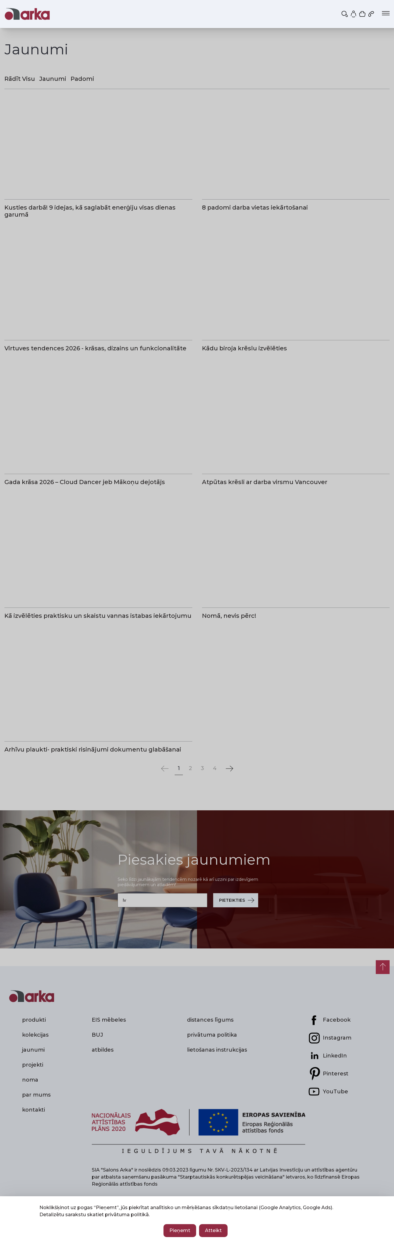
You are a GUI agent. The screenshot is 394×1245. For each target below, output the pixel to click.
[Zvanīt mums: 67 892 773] (371, 13)
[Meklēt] (345, 13)
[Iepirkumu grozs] (362, 13)
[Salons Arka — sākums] (27, 14)
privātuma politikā (127, 1214)
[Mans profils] (354, 13)
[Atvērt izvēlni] (386, 13)
